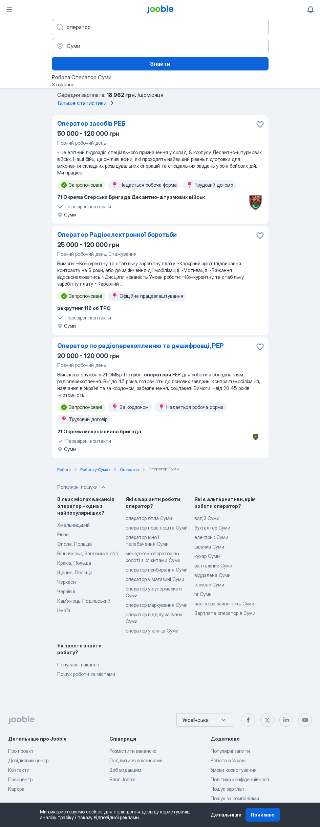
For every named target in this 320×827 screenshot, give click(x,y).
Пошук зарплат (227, 789)
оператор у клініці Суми (152, 631)
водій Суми (206, 518)
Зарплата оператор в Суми (224, 613)
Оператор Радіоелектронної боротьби (117, 234)
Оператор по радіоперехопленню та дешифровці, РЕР (140, 345)
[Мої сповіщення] (310, 9)
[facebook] (248, 720)
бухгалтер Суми (212, 528)
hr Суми (203, 594)
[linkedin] (286, 720)
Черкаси (66, 582)
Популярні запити (230, 751)
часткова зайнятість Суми (224, 603)
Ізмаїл (63, 610)
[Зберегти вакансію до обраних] (260, 124)
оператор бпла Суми (149, 518)
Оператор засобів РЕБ (91, 123)
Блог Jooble (122, 779)
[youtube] (305, 720)
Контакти (18, 770)
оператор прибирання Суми (157, 570)
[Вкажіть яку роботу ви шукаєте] (160, 27)
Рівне (63, 534)
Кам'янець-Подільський (83, 601)
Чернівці (66, 591)
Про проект (21, 751)
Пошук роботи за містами (86, 674)
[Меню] (9, 9)
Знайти (160, 63)
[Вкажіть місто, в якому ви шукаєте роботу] (160, 46)
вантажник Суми (213, 565)
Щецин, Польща (74, 572)
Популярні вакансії (78, 664)
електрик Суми (211, 537)
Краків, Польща (74, 563)
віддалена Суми (212, 575)
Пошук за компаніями (235, 798)
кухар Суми (207, 556)
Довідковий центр (28, 760)
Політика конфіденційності (241, 779)
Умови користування (234, 770)
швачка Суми (209, 547)
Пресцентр (20, 779)
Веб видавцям (125, 770)
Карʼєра (16, 789)
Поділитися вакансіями (136, 760)
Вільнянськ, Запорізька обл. (88, 553)
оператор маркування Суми (157, 605)
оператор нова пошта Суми (157, 528)
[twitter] (267, 720)
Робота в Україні (229, 760)
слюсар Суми (209, 584)
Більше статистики (87, 103)
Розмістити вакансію (132, 751)
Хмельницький (73, 525)
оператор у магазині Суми (155, 579)
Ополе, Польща (74, 544)
